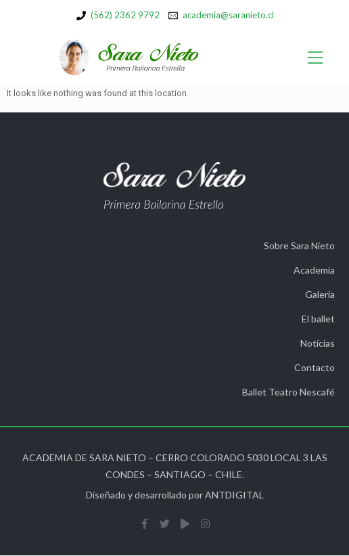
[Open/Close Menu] (315, 58)
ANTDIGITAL (234, 494)
